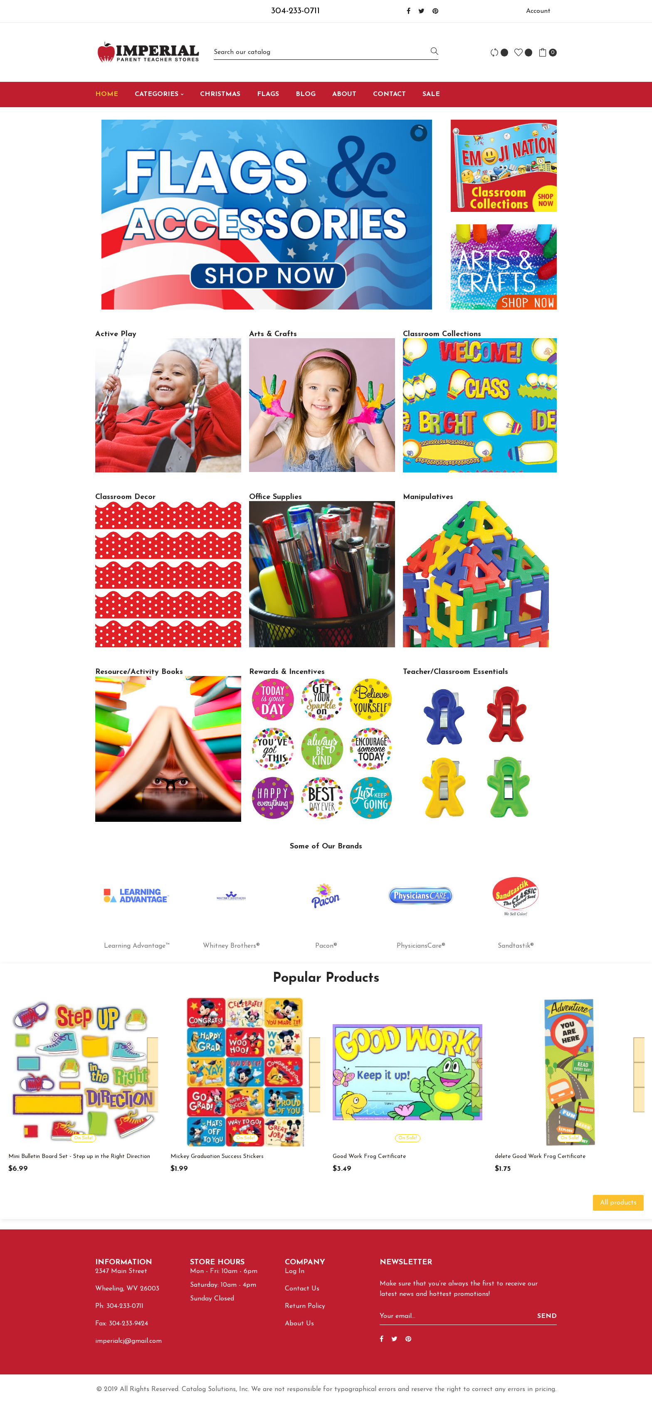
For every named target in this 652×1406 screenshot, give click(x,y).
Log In (294, 1271)
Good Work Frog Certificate (369, 1156)
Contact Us (302, 1289)
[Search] (326, 52)
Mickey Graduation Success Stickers (217, 1156)
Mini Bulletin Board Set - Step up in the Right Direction (79, 1156)
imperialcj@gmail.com (128, 1341)
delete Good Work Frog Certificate (540, 1156)
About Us (299, 1323)
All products (618, 1203)
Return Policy (305, 1306)
